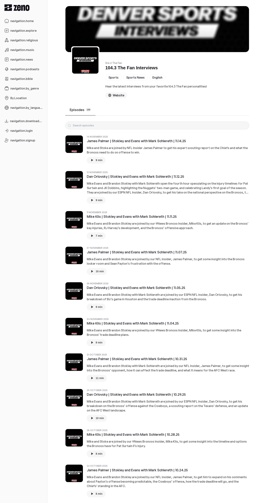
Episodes (80, 109)
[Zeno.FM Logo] (23, 7)
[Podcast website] (116, 95)
